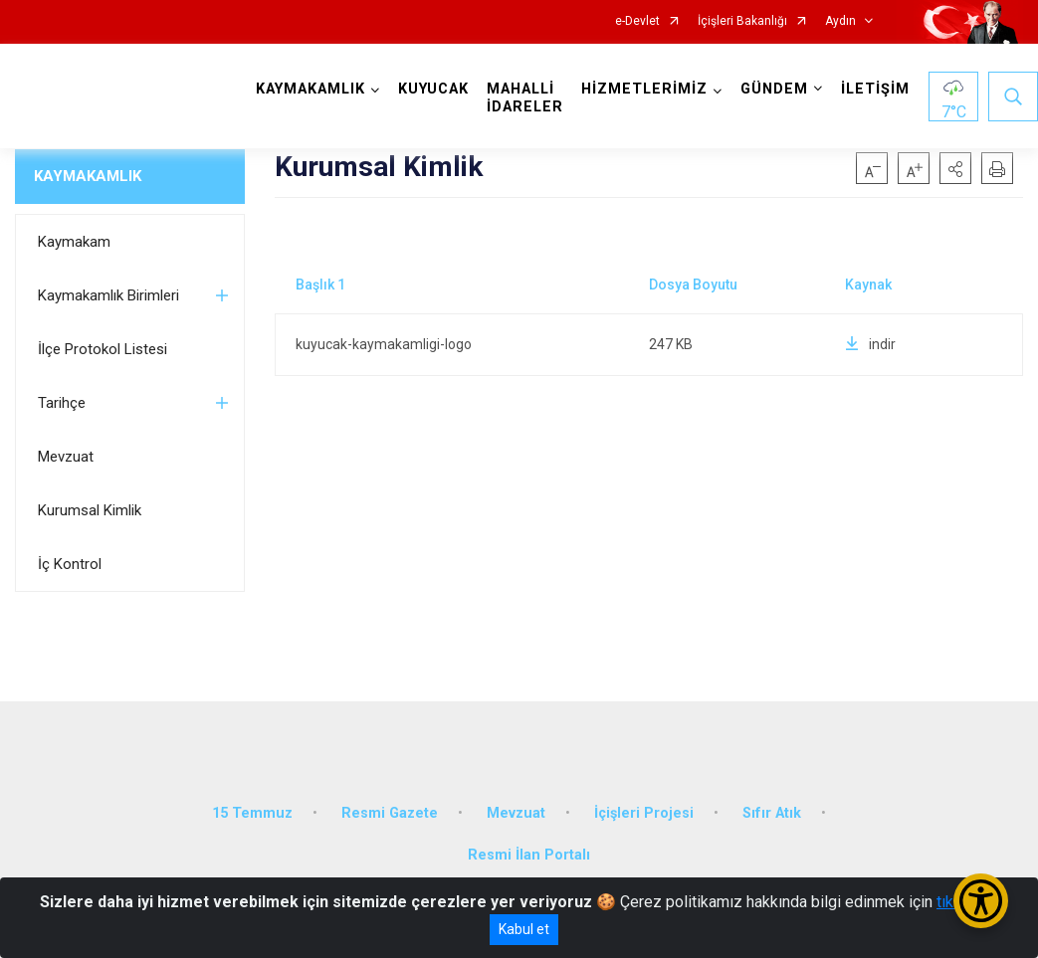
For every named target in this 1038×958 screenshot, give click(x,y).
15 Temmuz (252, 813)
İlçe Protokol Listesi (102, 349)
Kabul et (524, 929)
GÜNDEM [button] (774, 89)
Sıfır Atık (771, 813)
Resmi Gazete (389, 813)
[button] (955, 168)
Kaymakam (74, 242)
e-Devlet (637, 21)
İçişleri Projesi (644, 813)
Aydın (840, 21)
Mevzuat (66, 457)
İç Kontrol (70, 564)
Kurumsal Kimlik (89, 510)
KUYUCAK (433, 89)
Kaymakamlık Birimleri (108, 295)
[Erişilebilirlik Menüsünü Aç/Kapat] (980, 900)
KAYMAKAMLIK (87, 176)
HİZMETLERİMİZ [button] (644, 89)
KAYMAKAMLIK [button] (310, 89)
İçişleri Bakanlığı (742, 21)
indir (870, 344)
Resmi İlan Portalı (529, 855)
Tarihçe (62, 403)
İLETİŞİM (875, 89)
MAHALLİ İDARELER (525, 98)
